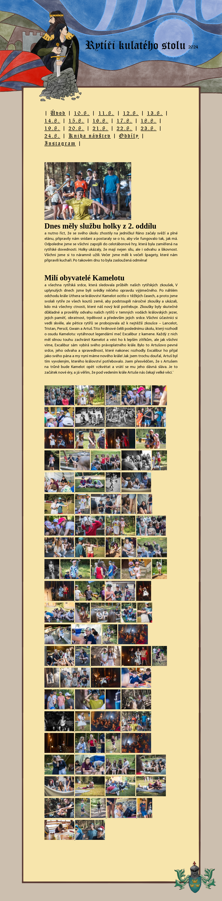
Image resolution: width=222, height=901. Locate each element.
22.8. (124, 128)
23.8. (149, 128)
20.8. (76, 128)
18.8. (149, 120)
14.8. (52, 120)
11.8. (106, 113)
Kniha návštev (90, 135)
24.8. (52, 135)
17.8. (124, 120)
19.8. (52, 128)
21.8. (100, 128)
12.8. (131, 113)
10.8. (82, 113)
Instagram (60, 143)
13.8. (155, 113)
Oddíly (129, 135)
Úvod (58, 113)
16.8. (100, 120)
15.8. (76, 120)
